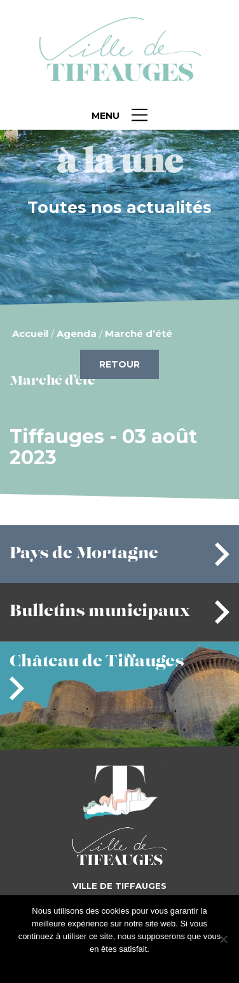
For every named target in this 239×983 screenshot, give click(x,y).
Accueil (30, 333)
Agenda (77, 333)
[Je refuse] (223, 939)
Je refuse (140, 965)
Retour (119, 364)
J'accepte (99, 965)
